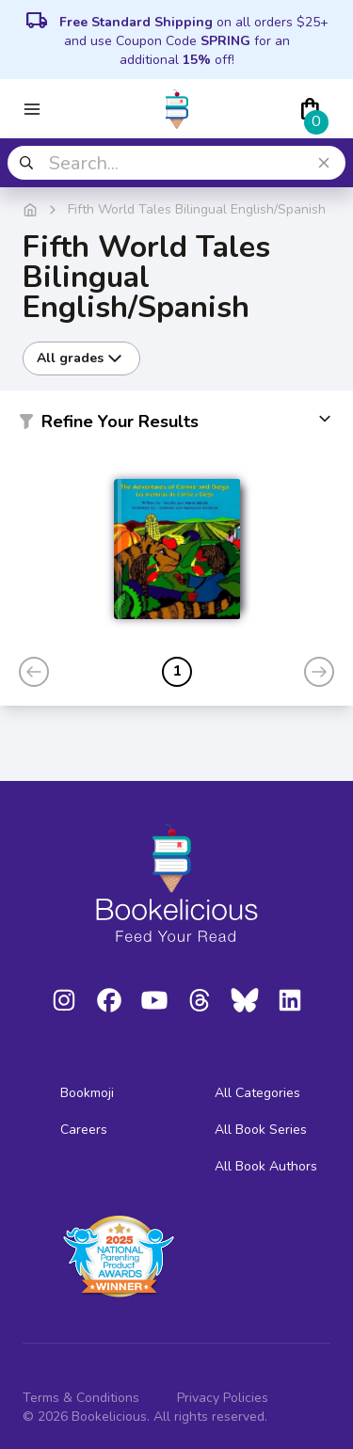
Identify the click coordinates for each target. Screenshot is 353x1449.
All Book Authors (266, 1166)
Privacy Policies (222, 1398)
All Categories (257, 1093)
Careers (83, 1129)
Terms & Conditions (81, 1398)
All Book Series (261, 1129)
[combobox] (176, 163)
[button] (176, 425)
